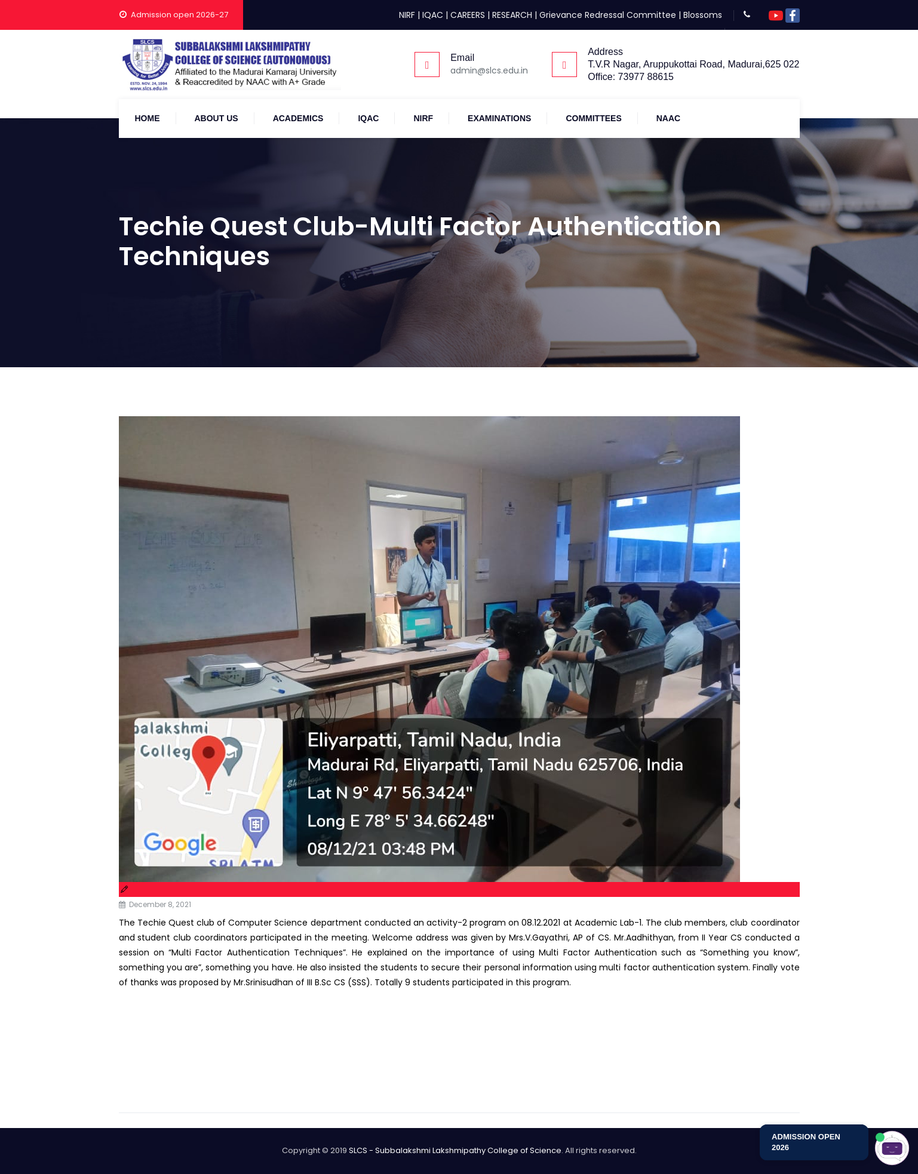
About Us (216, 118)
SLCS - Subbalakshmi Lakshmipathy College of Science (455, 1150)
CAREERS (467, 15)
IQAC (432, 15)
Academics (298, 118)
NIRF (407, 15)
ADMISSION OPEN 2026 (806, 1142)
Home (147, 118)
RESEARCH (512, 15)
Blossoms (702, 15)
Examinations (499, 118)
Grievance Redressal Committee (607, 15)
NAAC (668, 118)
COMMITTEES (593, 118)
